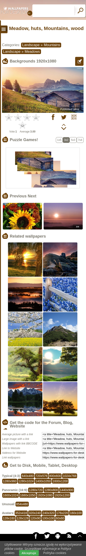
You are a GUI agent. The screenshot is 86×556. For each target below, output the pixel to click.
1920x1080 (45, 495)
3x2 (66, 140)
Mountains (52, 45)
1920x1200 (62, 495)
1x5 (59, 140)
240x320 (49, 513)
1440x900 (67, 490)
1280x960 (10, 481)
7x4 (80, 140)
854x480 (22, 504)
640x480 (28, 476)
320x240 (35, 513)
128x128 (23, 518)
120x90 (35, 518)
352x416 (21, 513)
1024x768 (69, 476)
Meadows (32, 51)
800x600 (55, 476)
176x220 (62, 513)
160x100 (76, 513)
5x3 (73, 140)
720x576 (41, 476)
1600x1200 (60, 481)
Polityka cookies (54, 553)
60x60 (60, 518)
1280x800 (51, 490)
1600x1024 (10, 495)
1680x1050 (27, 495)
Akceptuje (29, 553)
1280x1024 (26, 481)
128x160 (9, 518)
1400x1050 (43, 481)
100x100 (48, 518)
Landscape (30, 45)
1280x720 (36, 490)
